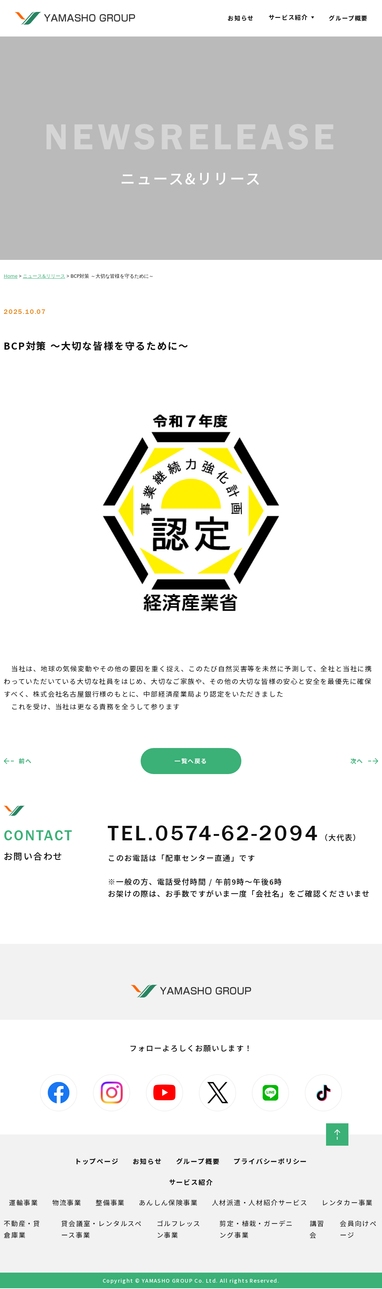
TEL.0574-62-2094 (235, 834)
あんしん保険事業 (168, 1203)
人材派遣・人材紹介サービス (260, 1203)
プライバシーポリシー (270, 1162)
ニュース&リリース (44, 276)
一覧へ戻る (191, 760)
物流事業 (67, 1203)
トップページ (97, 1162)
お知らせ (241, 17)
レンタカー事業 (347, 1203)
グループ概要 (348, 17)
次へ (356, 760)
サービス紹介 (288, 17)
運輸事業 (23, 1203)
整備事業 (110, 1203)
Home (11, 276)
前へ (25, 760)
